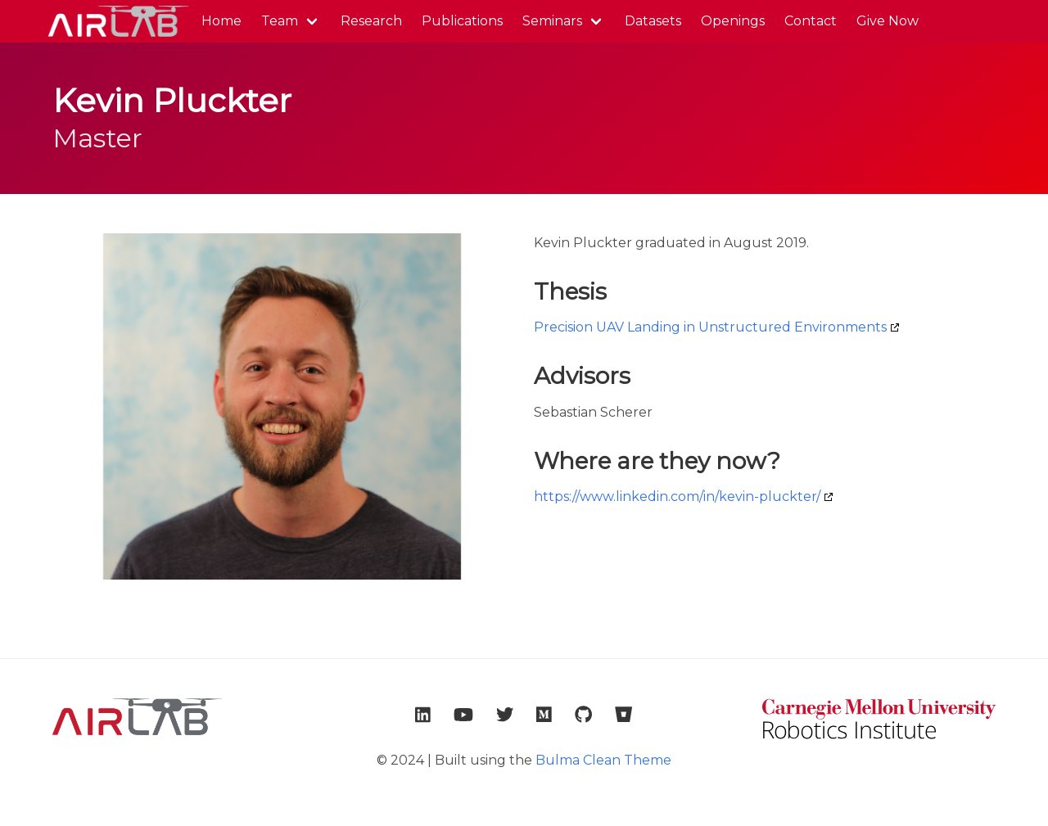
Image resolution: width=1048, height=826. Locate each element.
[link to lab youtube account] (463, 714)
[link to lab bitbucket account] (623, 714)
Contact (810, 21)
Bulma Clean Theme (603, 760)
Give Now (887, 21)
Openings (733, 21)
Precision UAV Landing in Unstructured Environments (710, 327)
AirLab (117, 21)
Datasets (653, 21)
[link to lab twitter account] (504, 714)
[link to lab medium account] (544, 714)
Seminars (552, 21)
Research (371, 21)
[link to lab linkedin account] (422, 714)
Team (279, 21)
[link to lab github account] (583, 714)
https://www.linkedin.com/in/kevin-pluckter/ (677, 496)
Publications (462, 21)
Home (221, 21)
